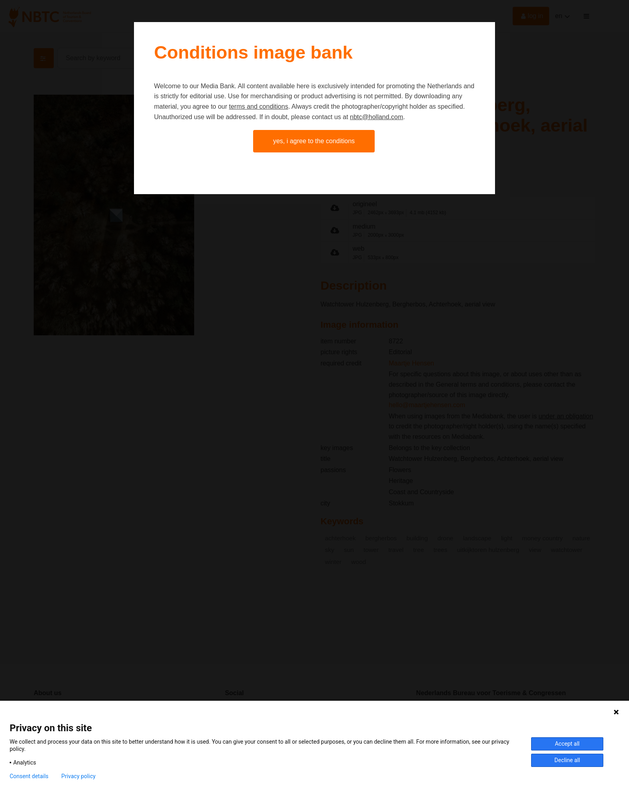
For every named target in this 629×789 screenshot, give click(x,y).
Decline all (567, 760)
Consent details (29, 776)
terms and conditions (258, 106)
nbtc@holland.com (376, 117)
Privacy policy (78, 776)
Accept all (567, 743)
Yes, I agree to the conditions (314, 141)
